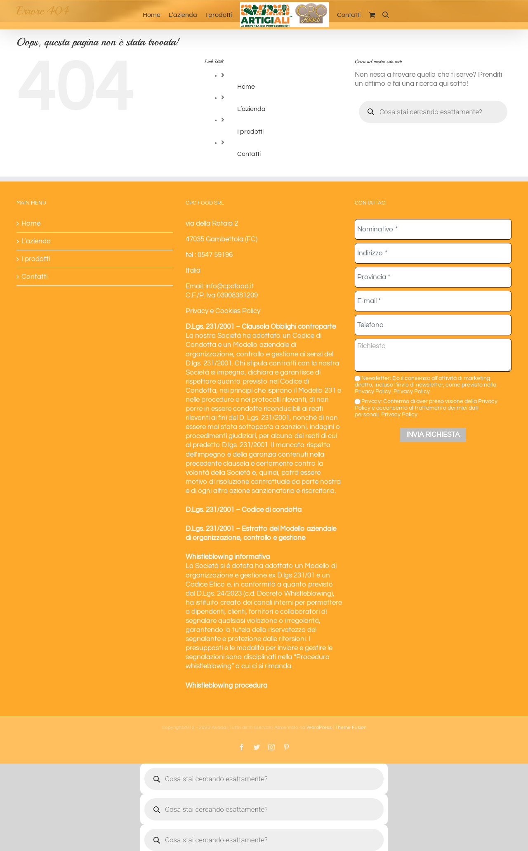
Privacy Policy (412, 391)
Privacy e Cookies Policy (223, 311)
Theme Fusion (351, 727)
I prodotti (250, 131)
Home (246, 86)
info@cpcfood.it (229, 286)
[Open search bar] (386, 14)
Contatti (249, 154)
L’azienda (251, 109)
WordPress (319, 727)
